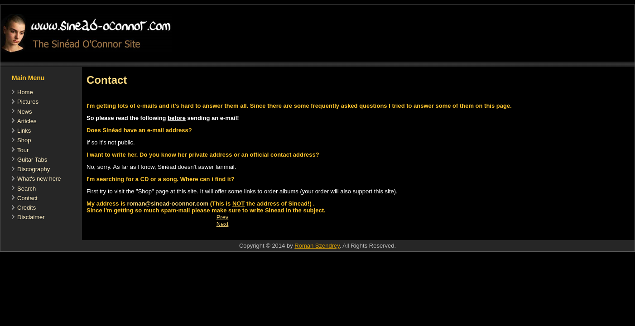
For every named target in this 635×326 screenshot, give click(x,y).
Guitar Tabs (32, 159)
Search (26, 188)
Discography (33, 169)
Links (24, 130)
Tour (23, 150)
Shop (24, 140)
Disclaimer (31, 217)
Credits (26, 207)
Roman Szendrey (316, 245)
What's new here (39, 178)
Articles (27, 121)
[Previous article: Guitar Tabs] (222, 217)
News (24, 111)
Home (25, 92)
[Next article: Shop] (222, 224)
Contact (27, 198)
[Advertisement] (247, 235)
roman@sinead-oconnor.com (168, 203)
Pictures (27, 101)
